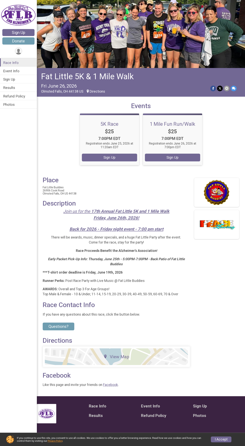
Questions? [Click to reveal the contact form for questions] (58, 326)
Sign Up (18, 32)
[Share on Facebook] (213, 88)
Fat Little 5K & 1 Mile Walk (87, 76)
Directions (97, 91)
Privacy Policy (55, 440)
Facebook (110, 385)
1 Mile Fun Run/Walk (172, 124)
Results (9, 88)
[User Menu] (18, 51)
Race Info (11, 63)
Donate (18, 41)
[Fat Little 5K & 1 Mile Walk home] (18, 14)
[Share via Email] (226, 88)
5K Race (109, 124)
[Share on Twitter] (220, 88)
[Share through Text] (234, 88)
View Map (116, 356)
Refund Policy (14, 96)
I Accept (221, 439)
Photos (9, 104)
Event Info (11, 71)
